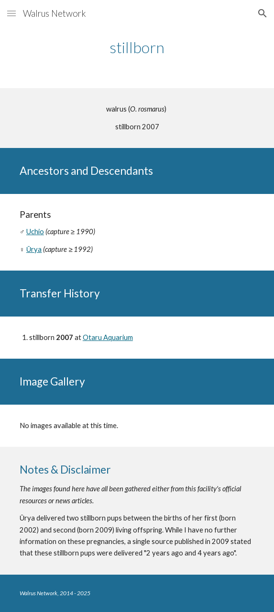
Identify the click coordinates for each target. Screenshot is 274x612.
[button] (11, 13)
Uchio (35, 231)
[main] (137, 47)
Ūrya (34, 249)
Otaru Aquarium (108, 337)
